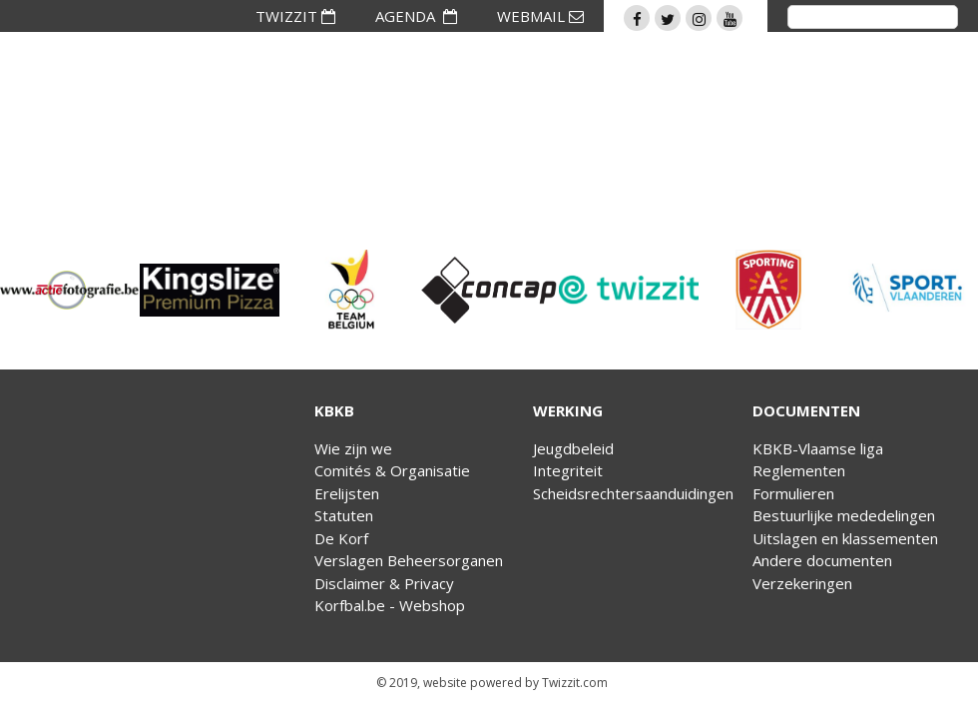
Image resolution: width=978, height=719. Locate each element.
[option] (70, 290)
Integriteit (568, 470)
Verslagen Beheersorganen (408, 560)
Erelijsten (346, 493)
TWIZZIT (295, 16)
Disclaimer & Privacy (384, 583)
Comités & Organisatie (392, 470)
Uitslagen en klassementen (845, 538)
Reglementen (798, 470)
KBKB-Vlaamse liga (817, 448)
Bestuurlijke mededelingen (843, 515)
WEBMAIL (540, 16)
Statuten (343, 515)
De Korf (341, 538)
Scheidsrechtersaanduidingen (633, 493)
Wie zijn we (353, 448)
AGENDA (416, 16)
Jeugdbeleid (573, 448)
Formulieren (793, 493)
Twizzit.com (575, 682)
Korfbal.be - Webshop (389, 605)
